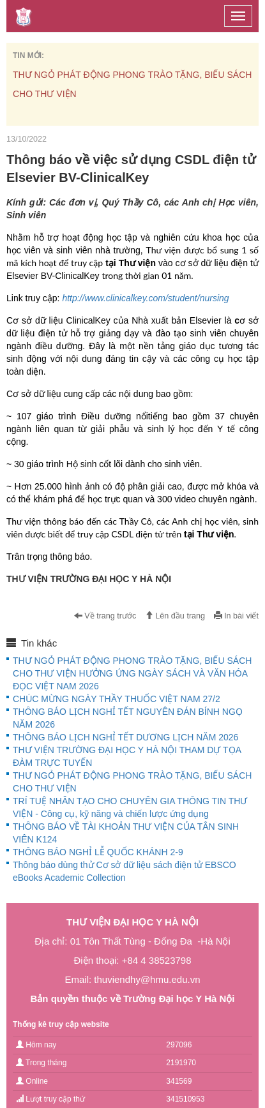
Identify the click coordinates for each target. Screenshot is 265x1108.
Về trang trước (105, 615)
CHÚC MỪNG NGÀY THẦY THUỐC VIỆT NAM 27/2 (116, 699)
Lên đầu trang (175, 615)
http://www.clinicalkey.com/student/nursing (145, 298)
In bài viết (236, 615)
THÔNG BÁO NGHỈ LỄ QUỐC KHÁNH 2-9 (98, 852)
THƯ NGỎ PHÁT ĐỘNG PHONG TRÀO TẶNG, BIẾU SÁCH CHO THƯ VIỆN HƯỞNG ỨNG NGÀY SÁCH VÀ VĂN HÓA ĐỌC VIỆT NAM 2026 (132, 673)
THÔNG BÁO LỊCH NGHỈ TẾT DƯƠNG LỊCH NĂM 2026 (125, 737)
